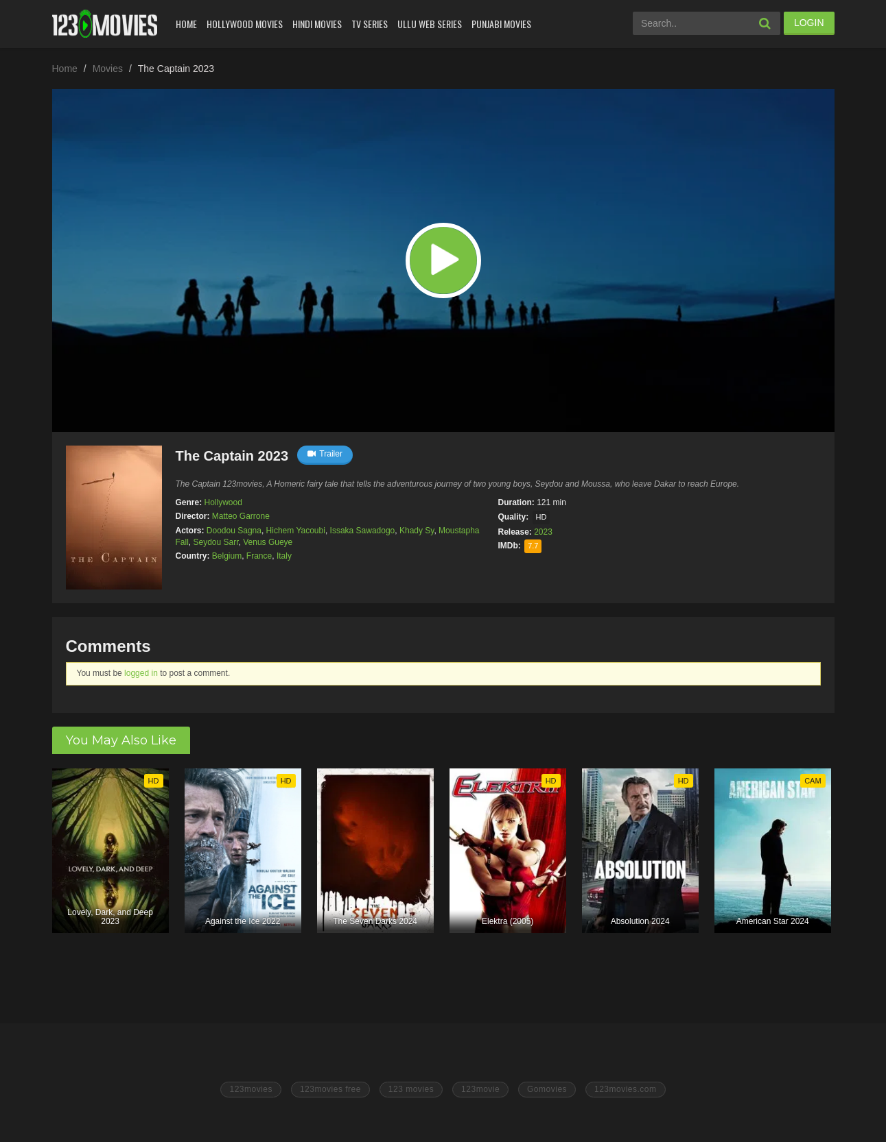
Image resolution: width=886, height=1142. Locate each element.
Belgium (227, 556)
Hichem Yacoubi (295, 530)
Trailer (324, 454)
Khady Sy (416, 530)
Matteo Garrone (241, 516)
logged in (141, 673)
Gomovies (547, 1089)
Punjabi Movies (501, 23)
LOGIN (809, 22)
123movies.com (625, 1089)
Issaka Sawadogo (362, 530)
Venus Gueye (267, 542)
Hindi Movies (317, 23)
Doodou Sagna (234, 530)
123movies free (330, 1089)
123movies (250, 1089)
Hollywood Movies (245, 23)
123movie (480, 1089)
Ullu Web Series (429, 23)
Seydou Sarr (216, 542)
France (259, 556)
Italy (284, 556)
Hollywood (223, 502)
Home (186, 23)
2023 (543, 532)
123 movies (411, 1089)
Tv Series (369, 23)
